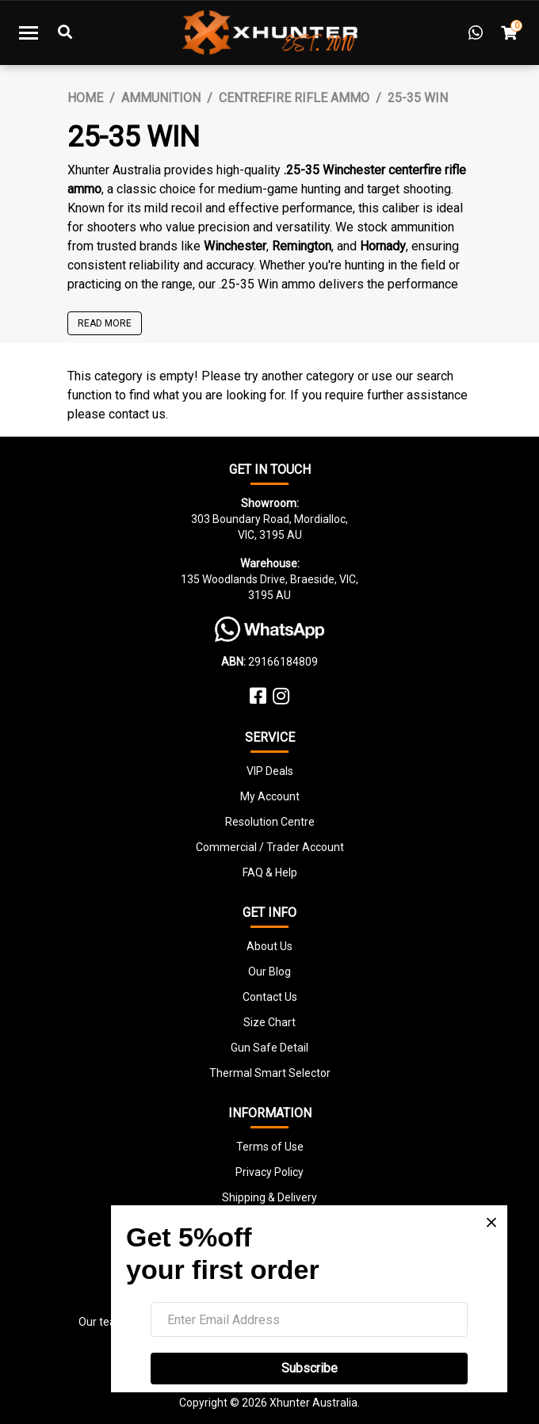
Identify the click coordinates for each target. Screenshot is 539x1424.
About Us (269, 946)
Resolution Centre (270, 821)
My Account (270, 796)
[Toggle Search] (65, 32)
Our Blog (269, 971)
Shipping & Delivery (269, 1197)
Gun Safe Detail (269, 1047)
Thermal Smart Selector (270, 1073)
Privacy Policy (269, 1172)
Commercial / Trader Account (270, 847)
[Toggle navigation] (28, 32)
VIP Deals (270, 771)
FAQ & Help (270, 872)
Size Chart (269, 1022)
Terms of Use (270, 1146)
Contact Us (270, 997)
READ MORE (105, 323)
